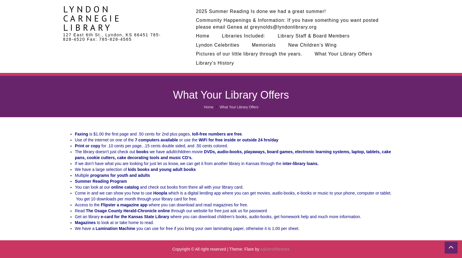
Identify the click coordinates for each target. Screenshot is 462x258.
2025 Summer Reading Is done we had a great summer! (261, 11)
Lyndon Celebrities (218, 45)
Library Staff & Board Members (314, 35)
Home (202, 35)
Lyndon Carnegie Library (92, 18)
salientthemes (275, 249)
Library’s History (215, 63)
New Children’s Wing (312, 45)
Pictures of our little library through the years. (249, 53)
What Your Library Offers (343, 53)
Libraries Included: (243, 35)
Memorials (264, 45)
